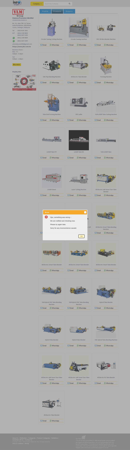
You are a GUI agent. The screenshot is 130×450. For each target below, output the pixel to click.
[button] (85, 212)
